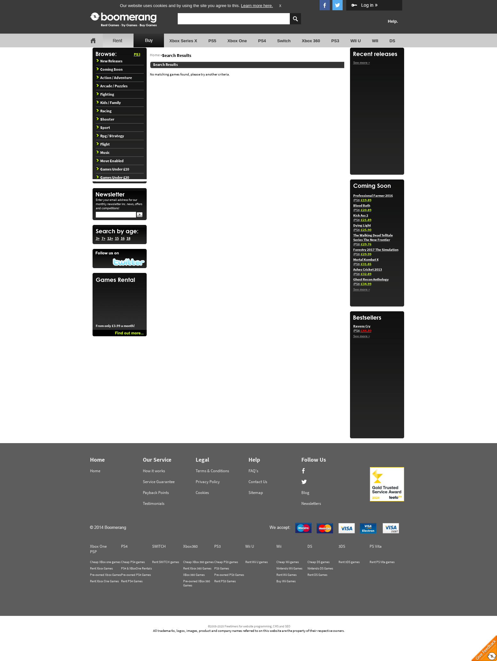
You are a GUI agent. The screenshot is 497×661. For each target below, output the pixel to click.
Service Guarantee (159, 481)
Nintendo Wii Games (289, 568)
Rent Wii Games (286, 575)
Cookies (202, 492)
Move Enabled (110, 160)
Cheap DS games (318, 562)
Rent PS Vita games (382, 562)
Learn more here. (257, 5)
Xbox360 (190, 546)
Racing (103, 110)
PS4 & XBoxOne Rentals (136, 568)
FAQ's (253, 471)
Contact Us (257, 481)
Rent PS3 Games (225, 581)
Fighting (105, 94)
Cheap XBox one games (105, 562)
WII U (355, 40)
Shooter (105, 119)
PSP (93, 551)
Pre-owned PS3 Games (229, 575)
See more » (361, 62)
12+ (110, 238)
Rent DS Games (317, 575)
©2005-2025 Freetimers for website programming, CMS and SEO (249, 626)
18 (128, 238)
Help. (393, 21)
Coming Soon (109, 69)
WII (375, 40)
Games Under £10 (112, 169)
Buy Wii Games (286, 581)
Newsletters (311, 503)
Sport (103, 127)
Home (155, 54)
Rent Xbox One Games (104, 581)
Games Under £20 (112, 177)
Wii (278, 546)
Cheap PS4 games (133, 562)
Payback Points (156, 492)
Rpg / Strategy (110, 135)
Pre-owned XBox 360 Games (196, 583)
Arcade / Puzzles (111, 86)
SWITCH (159, 546)
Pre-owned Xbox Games (105, 575)
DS (392, 40)
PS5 (212, 40)
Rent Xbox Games (101, 568)
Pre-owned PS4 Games (136, 575)
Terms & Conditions (212, 471)
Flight (103, 144)
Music (103, 152)
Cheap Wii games (287, 562)
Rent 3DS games (349, 562)
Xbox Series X (183, 40)
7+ (103, 238)
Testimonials (153, 503)
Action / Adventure (114, 77)
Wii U (249, 546)
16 (123, 238)
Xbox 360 (311, 40)
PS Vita (376, 546)
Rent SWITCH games (165, 562)
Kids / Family (108, 102)
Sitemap (255, 492)
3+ (98, 238)
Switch (284, 40)
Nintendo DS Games (320, 568)
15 (117, 238)
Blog (305, 492)
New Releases (109, 61)
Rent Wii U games (256, 562)
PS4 (262, 40)
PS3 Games (221, 568)
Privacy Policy (208, 481)
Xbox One (237, 40)
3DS (341, 546)
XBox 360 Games (194, 575)
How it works (154, 471)
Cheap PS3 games (226, 562)
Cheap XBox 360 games (198, 562)
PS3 (335, 40)
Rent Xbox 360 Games (197, 568)
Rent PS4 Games (132, 581)
